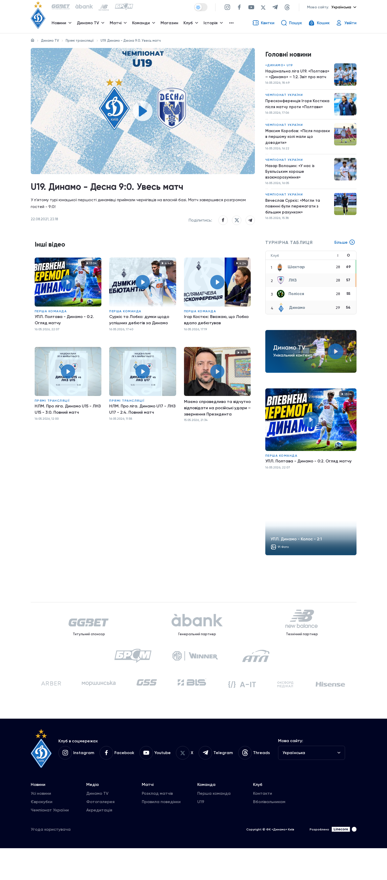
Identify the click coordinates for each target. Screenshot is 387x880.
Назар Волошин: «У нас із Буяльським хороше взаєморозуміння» (291, 184)
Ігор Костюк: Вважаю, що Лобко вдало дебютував (216, 332)
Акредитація (99, 841)
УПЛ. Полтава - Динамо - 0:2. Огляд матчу (64, 332)
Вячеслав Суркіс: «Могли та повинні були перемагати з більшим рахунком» (293, 220)
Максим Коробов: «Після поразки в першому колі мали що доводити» (298, 147)
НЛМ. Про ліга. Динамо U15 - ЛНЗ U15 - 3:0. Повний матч (68, 421)
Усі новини (41, 825)
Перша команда (51, 324)
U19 (200, 833)
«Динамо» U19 (279, 67)
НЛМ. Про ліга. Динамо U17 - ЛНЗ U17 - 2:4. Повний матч (142, 421)
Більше (344, 258)
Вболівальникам (269, 833)
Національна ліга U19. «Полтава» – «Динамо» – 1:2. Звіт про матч (298, 80)
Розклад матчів (157, 825)
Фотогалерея (100, 833)
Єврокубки (41, 833)
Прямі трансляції (80, 40)
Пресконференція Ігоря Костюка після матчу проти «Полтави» (298, 113)
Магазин (171, 24)
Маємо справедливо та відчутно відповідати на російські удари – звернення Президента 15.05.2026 (217, 420)
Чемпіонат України (284, 104)
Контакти (262, 825)
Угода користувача (51, 861)
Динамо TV (50, 40)
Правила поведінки (161, 833)
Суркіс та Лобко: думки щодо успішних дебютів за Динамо (139, 332)
